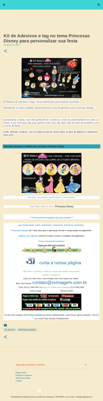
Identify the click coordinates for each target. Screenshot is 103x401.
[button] (5, 51)
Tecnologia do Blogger (52, 390)
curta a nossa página (60, 262)
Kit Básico (10, 330)
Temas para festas (23, 378)
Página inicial (21, 373)
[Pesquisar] (99, 4)
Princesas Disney (27, 330)
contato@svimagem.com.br (59, 282)
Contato (19, 381)
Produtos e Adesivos (24, 375)
